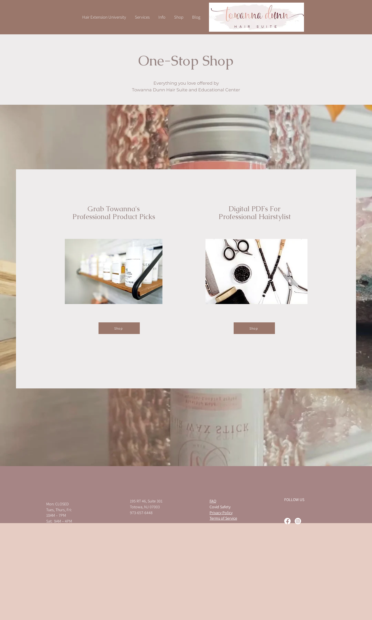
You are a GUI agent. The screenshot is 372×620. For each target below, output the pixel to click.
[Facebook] (287, 521)
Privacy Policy (221, 512)
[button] (323, 12)
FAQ (213, 501)
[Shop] (119, 328)
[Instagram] (298, 521)
